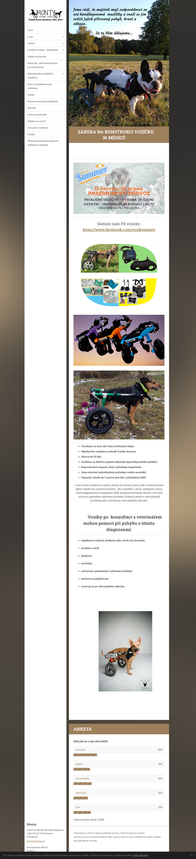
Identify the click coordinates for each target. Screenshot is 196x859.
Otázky (31, 94)
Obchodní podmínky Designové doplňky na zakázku (43, 142)
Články (31, 134)
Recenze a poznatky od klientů (43, 101)
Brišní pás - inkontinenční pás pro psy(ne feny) (42, 65)
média (79, 764)
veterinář (80, 792)
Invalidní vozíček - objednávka (43, 49)
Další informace (140, 855)
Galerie (31, 43)
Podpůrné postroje (37, 56)
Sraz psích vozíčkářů (38, 127)
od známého (82, 778)
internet (80, 749)
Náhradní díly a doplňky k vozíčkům (41, 75)
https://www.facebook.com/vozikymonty (119, 229)
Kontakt (32, 107)
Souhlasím (192, 855)
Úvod (30, 30)
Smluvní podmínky (37, 114)
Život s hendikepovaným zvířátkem (40, 86)
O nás (30, 36)
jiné (77, 807)
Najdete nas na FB (37, 121)
